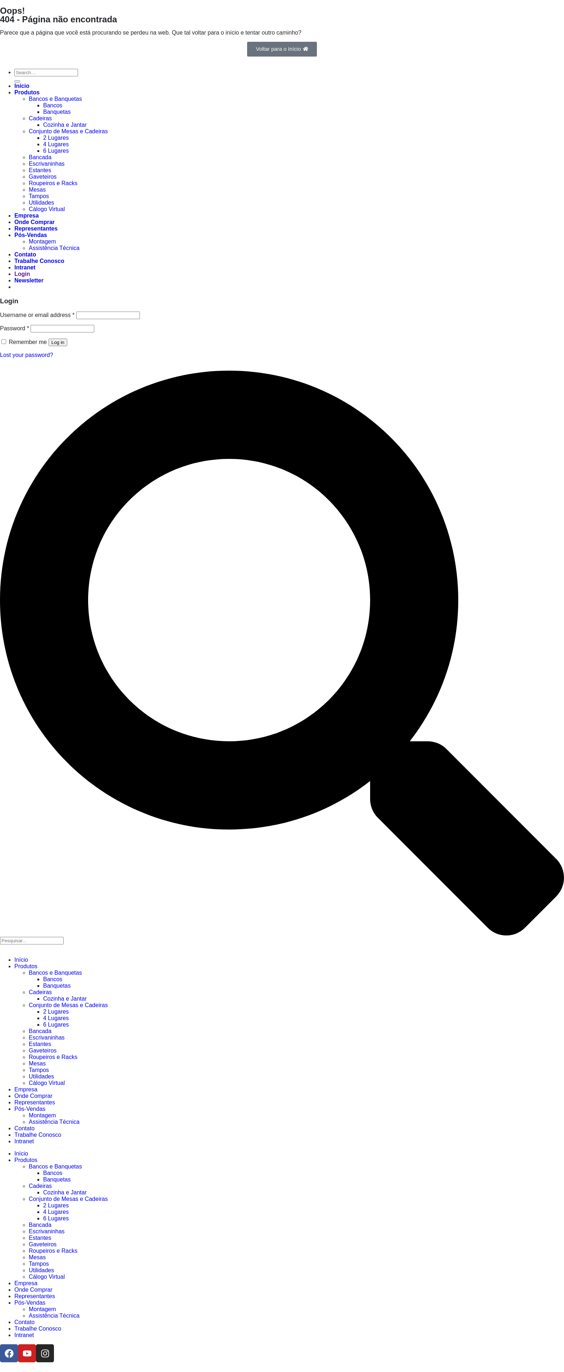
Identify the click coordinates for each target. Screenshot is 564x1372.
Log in (57, 342)
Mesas (37, 190)
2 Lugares (56, 138)
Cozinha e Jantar (65, 125)
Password (14, 328)
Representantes (36, 228)
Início (21, 86)
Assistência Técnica (54, 248)
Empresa (26, 216)
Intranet (25, 267)
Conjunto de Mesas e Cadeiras (68, 131)
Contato (25, 254)
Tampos (39, 196)
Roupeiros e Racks (53, 183)
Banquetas (57, 112)
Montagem (42, 241)
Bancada (40, 157)
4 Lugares (56, 144)
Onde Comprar (34, 222)
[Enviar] (17, 81)
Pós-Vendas (30, 235)
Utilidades (41, 203)
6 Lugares (56, 151)
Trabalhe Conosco (39, 261)
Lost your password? (26, 355)
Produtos (27, 92)
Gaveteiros (42, 177)
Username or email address (37, 315)
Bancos (52, 105)
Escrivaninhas (47, 164)
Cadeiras (40, 118)
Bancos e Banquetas (55, 99)
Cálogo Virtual (47, 209)
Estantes (40, 170)
